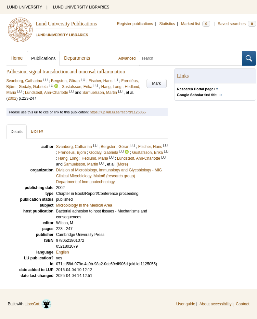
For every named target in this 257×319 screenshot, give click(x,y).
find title (197, 95)
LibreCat (38, 304)
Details (17, 131)
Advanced (126, 58)
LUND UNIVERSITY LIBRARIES (81, 7)
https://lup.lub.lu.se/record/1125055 (118, 112)
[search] (190, 58)
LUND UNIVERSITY (24, 7)
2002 (12, 98)
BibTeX (37, 131)
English (62, 252)
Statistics (167, 24)
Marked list (195, 24)
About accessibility (215, 304)
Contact (242, 304)
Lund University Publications (66, 23)
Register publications (135, 24)
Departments (77, 58)
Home (17, 58)
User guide (185, 304)
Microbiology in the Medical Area (84, 205)
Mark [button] (156, 83)
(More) (122, 164)
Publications (43, 58)
